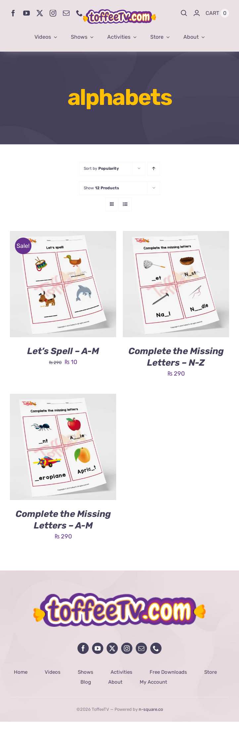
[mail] (66, 13)
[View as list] (125, 204)
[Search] (184, 13)
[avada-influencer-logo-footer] (119, 596)
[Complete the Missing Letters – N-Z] (176, 236)
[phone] (79, 13)
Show (101, 188)
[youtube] (26, 13)
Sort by (101, 168)
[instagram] (53, 13)
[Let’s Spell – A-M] (63, 236)
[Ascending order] (153, 168)
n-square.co (151, 709)
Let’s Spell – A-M (63, 351)
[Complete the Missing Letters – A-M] (63, 398)
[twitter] (39, 13)
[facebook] (13, 13)
